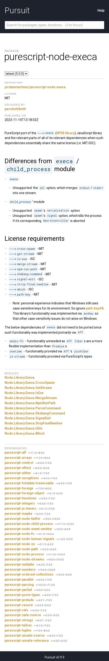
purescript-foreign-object (24, 493)
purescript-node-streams (24, 559)
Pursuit (17, 10)
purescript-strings (19, 620)
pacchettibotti (15, 109)
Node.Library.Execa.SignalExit (28, 418)
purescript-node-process (24, 554)
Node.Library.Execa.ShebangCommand (35, 413)
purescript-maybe (18, 513)
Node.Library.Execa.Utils (24, 428)
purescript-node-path (21, 549)
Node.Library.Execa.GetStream (28, 388)
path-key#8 (94, 308)
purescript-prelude (19, 600)
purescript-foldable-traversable (29, 483)
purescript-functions (21, 498)
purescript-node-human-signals (29, 539)
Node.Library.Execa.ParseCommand (33, 408)
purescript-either (18, 473)
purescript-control (19, 463)
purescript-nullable (19, 564)
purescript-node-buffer (22, 519)
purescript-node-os (20, 544)
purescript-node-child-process (29, 524)
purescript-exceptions (22, 478)
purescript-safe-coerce (23, 615)
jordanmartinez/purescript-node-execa (35, 87)
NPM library (65, 133)
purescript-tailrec (18, 625)
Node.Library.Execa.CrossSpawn (30, 382)
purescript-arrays (18, 457)
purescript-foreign (19, 488)
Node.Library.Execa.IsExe (24, 393)
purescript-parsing (19, 584)
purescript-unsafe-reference (27, 640)
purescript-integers (20, 503)
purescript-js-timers (20, 508)
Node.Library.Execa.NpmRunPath (30, 403)
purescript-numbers (20, 569)
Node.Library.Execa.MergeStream (31, 398)
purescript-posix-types (22, 595)
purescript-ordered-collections (29, 574)
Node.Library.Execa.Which (25, 433)
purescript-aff (15, 452)
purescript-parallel (19, 579)
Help (100, 10)
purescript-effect (18, 468)
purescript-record (19, 605)
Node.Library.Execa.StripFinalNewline (33, 423)
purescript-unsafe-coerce (25, 635)
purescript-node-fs (19, 534)
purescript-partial (18, 590)
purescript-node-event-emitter (28, 529)
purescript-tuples (18, 630)
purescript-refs (16, 610)
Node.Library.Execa (19, 377)
